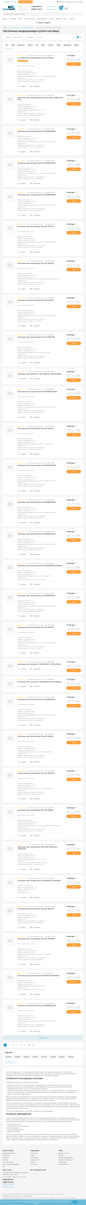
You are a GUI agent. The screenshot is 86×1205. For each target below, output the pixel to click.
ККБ (4, 1166)
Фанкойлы (6, 1157)
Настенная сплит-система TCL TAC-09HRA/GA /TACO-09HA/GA (39, 682)
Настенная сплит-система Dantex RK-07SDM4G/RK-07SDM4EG (39, 566)
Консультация (62, 1162)
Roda (13, 45)
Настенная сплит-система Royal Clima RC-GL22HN (35, 58)
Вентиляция (6, 1155)
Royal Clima (67, 45)
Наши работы (34, 1157)
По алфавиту (30, 37)
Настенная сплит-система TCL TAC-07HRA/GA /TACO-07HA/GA (39, 374)
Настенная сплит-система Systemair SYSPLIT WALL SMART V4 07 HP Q (40, 99)
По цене (40, 37)
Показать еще (8, 49)
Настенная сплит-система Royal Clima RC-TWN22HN (36, 337)
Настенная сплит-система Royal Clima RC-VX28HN (35, 736)
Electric (30, 45)
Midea (76, 45)
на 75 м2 (44, 1057)
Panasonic (21, 45)
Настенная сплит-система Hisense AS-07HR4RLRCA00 (36, 131)
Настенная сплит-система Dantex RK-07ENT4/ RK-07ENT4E (38, 976)
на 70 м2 (53, 1057)
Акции (65, 18)
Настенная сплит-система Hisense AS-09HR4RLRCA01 (36, 534)
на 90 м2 (17, 1057)
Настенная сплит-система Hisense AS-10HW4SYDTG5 (36, 699)
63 (29, 1045)
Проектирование (42, 18)
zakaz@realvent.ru (52, 7)
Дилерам (58, 18)
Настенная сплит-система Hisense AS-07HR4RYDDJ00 (36, 195)
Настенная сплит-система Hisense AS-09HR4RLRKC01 (36, 596)
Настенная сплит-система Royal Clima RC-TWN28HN (36, 939)
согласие (26, 1201)
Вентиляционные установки (11, 1164)
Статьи (33, 1155)
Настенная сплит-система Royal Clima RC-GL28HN (35, 300)
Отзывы (33, 1162)
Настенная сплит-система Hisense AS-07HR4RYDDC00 (36, 465)
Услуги (20, 18)
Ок (75, 1202)
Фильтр (8, 37)
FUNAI (58, 45)
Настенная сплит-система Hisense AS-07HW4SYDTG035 (37, 392)
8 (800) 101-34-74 (36, 9)
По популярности (18, 37)
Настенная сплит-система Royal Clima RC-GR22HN (35, 263)
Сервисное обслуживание (65, 1160)
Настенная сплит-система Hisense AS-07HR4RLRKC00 (36, 163)
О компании (12, 18)
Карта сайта (34, 1164)
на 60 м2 (70, 1057)
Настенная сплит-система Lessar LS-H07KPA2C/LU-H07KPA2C (39, 881)
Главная (5, 27)
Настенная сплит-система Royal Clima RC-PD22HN (35, 226)
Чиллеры (5, 1160)
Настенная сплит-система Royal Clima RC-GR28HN (35, 810)
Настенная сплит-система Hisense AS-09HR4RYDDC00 (36, 1006)
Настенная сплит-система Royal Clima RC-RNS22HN (36, 773)
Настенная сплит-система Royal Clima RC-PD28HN (35, 627)
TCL (7, 45)
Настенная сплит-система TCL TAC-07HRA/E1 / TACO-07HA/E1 (39, 664)
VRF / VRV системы (8, 1162)
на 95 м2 (8, 1057)
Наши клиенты (35, 1160)
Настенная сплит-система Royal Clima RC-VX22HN (35, 428)
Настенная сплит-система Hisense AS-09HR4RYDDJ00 (36, 502)
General (50, 45)
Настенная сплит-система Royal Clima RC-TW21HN (35, 909)
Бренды (5, 18)
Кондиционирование (27, 27)
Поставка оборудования (65, 1157)
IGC (37, 45)
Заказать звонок (52, 9)
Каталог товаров (14, 27)
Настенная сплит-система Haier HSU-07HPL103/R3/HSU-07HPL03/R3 (37, 848)
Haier (43, 45)
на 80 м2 (35, 1057)
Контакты (72, 18)
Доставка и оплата (29, 18)
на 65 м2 (62, 1057)
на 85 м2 (26, 1057)
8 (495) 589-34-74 (36, 7)
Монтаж (51, 18)
